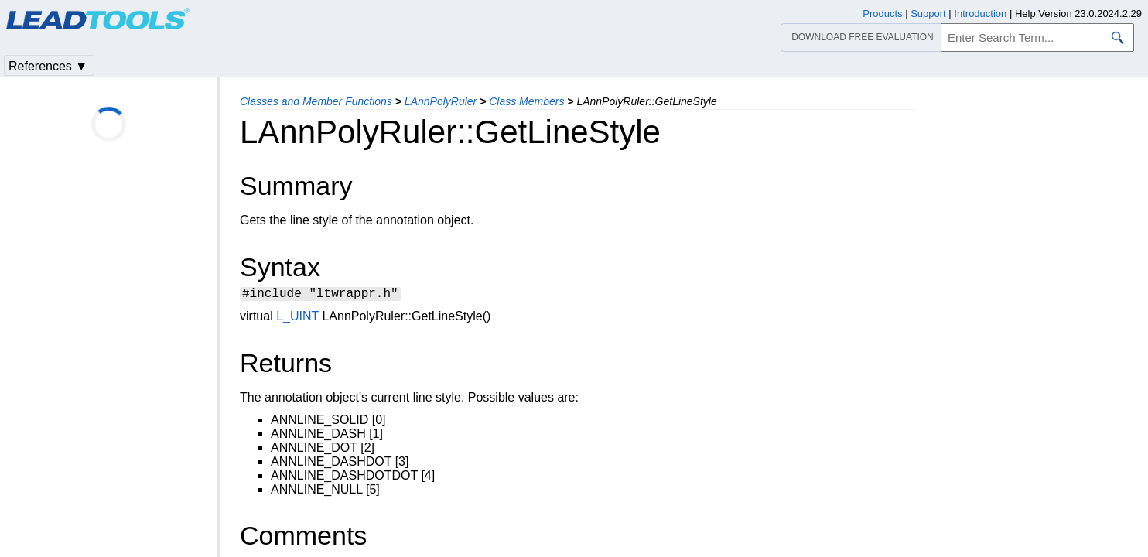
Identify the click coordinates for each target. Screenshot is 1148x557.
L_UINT (297, 318)
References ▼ (48, 66)
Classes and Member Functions (316, 101)
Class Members (526, 101)
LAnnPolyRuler (441, 101)
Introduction (980, 13)
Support (928, 13)
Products (882, 13)
